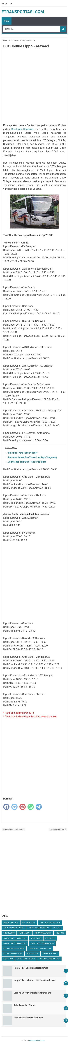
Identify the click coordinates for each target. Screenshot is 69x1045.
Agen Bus (60, 933)
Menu (6, 21)
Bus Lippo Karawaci (22, 129)
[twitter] (14, 807)
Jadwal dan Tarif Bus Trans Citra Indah (27, 462)
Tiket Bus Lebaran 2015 (49, 959)
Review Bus (50, 938)
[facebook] (6, 807)
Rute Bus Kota (28, 923)
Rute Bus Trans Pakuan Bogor (22, 453)
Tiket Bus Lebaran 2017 (13, 928)
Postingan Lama (58, 829)
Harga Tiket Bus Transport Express (31, 968)
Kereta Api (8, 959)
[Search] (31, 29)
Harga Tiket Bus (10, 923)
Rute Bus (57, 928)
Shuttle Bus (9, 933)
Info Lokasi (36, 938)
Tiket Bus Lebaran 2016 (50, 923)
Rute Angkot (25, 933)
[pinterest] (22, 807)
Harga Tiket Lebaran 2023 (42, 943)
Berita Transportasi (12, 954)
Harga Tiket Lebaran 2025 (14, 938)
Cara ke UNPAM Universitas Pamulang (32, 993)
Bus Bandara (32, 954)
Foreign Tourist (50, 954)
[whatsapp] (31, 807)
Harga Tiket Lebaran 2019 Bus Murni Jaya (34, 980)
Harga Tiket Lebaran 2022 (14, 943)
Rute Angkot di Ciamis (24, 1005)
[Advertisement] (34, 86)
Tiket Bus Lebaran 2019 (38, 928)
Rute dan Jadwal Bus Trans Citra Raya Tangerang (32, 457)
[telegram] (39, 807)
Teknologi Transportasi (40, 949)
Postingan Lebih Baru (13, 829)
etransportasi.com (23, 11)
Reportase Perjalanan (13, 949)
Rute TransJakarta (26, 959)
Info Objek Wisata (43, 933)
